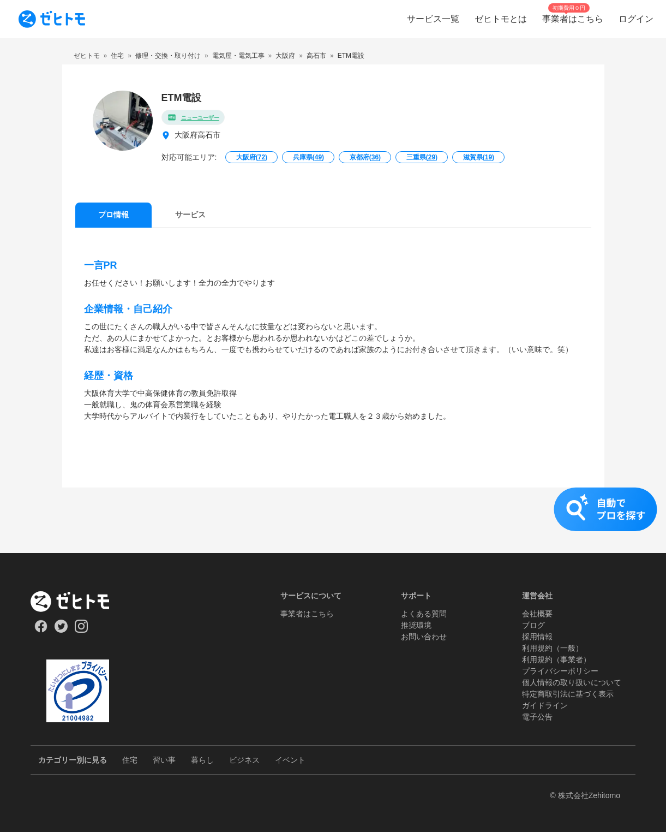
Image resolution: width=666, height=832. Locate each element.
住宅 (129, 760)
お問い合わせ (424, 636)
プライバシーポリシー (560, 671)
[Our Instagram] (81, 630)
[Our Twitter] (61, 630)
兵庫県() (308, 157)
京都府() (365, 157)
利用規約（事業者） (556, 659)
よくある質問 (424, 613)
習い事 (164, 760)
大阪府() (251, 157)
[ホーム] (78, 601)
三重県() (421, 157)
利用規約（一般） (552, 648)
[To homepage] (51, 19)
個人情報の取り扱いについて (571, 682)
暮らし (202, 760)
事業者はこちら (307, 613)
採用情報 (537, 636)
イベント (290, 760)
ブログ (533, 625)
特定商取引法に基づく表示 (568, 694)
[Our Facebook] (41, 630)
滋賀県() (478, 157)
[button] (333, 520)
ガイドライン (545, 705)
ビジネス (244, 760)
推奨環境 (416, 625)
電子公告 (537, 716)
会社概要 (537, 613)
